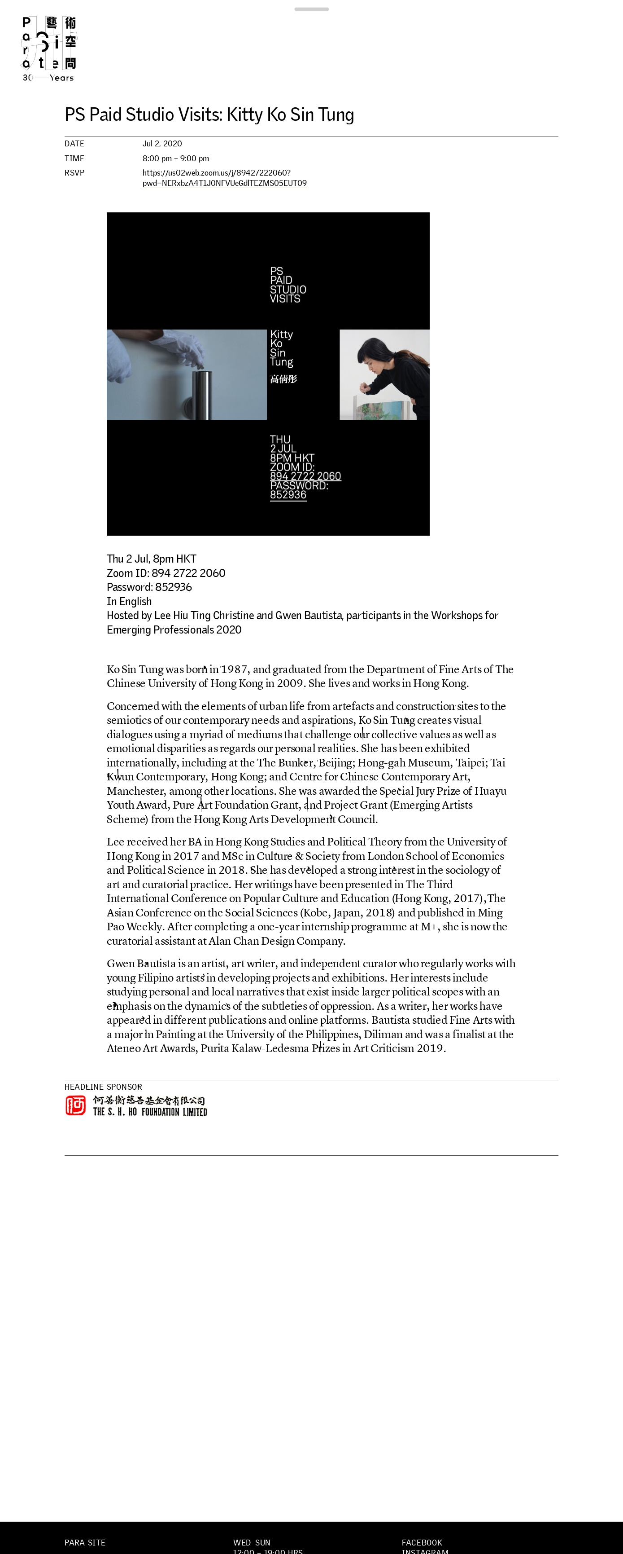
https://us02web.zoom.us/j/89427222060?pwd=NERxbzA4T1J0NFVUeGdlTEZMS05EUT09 (225, 178)
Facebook (422, 1543)
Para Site (63, 48)
